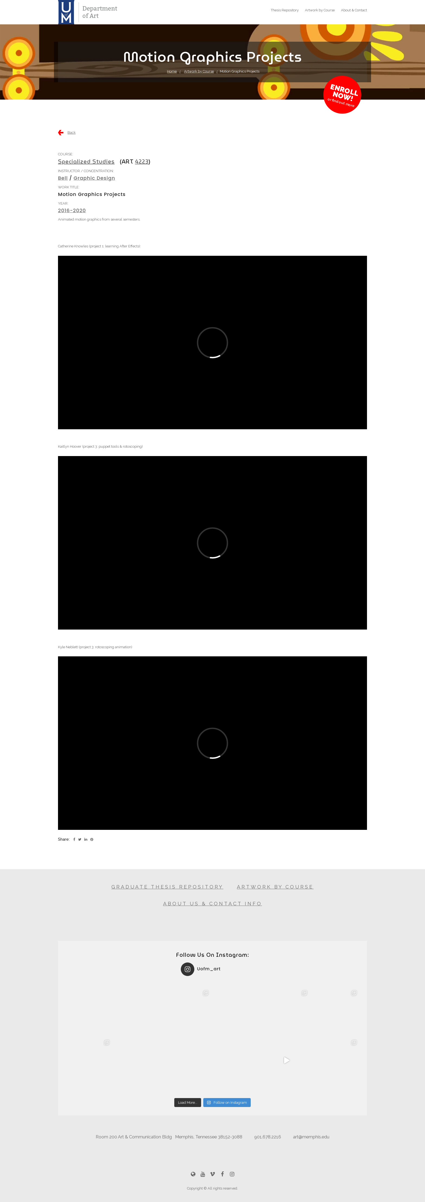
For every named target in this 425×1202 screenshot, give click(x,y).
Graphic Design (94, 178)
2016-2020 (72, 210)
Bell (63, 178)
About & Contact (354, 10)
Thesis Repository (285, 10)
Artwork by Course (320, 10)
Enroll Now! (344, 93)
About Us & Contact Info (212, 903)
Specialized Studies (86, 161)
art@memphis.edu (311, 1136)
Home (172, 71)
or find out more (341, 102)
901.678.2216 (267, 1136)
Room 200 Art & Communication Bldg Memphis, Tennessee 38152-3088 (169, 1136)
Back (71, 132)
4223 (142, 161)
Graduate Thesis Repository (167, 887)
